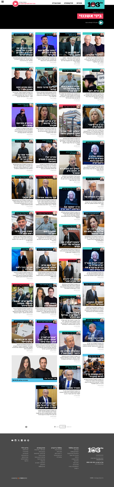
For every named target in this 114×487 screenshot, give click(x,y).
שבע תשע (76, 449)
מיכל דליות (59, 451)
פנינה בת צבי (76, 464)
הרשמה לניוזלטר (24, 459)
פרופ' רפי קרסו (58, 449)
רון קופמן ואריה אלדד (74, 466)
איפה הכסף (76, 462)
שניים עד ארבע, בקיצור (40, 457)
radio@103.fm (99, 459)
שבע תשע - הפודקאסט (39, 449)
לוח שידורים (25, 453)
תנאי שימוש (25, 449)
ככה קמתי (43, 460)
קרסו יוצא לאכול (41, 459)
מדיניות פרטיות (24, 455)
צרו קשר (26, 460)
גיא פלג (77, 457)
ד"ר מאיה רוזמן (58, 453)
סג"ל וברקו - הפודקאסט (39, 453)
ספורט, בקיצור (41, 455)
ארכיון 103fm (42, 466)
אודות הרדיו (25, 451)
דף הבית (101, 12)
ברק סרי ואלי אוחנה (74, 455)
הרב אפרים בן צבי (58, 455)
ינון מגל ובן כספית (75, 451)
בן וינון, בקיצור (42, 451)
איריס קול (76, 460)
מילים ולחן (42, 464)
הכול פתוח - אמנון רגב (40, 462)
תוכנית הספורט (75, 459)
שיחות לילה (59, 457)
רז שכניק (76, 468)
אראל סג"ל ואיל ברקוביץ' (73, 453)
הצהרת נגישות (25, 457)
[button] (79, 2)
